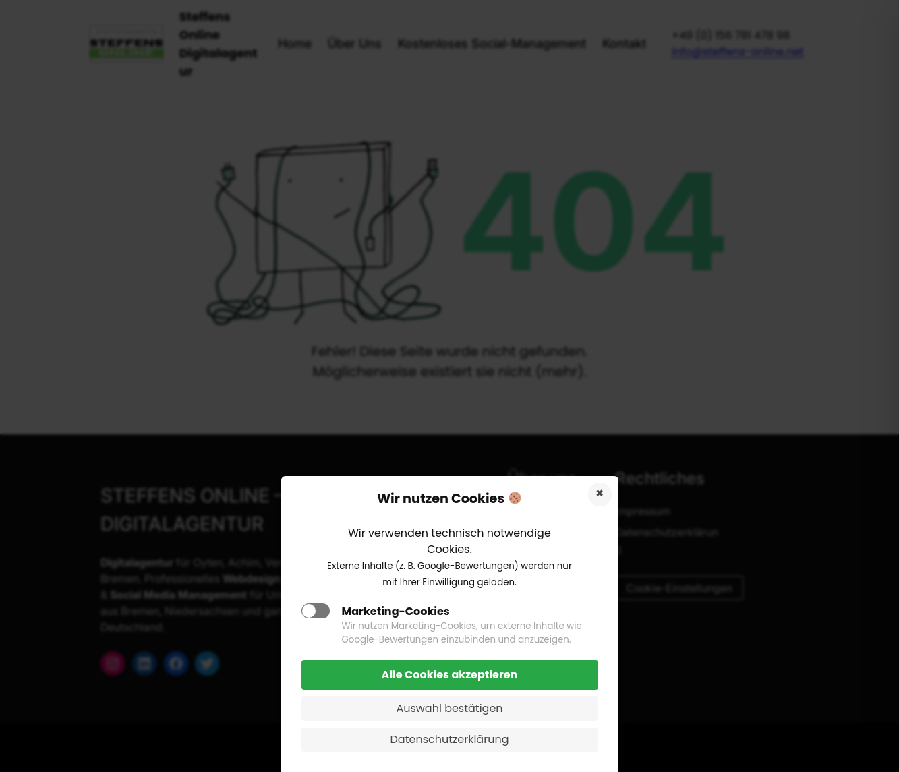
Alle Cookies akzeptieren (450, 674)
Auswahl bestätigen (449, 708)
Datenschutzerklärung (449, 739)
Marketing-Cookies (396, 611)
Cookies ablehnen (600, 494)
